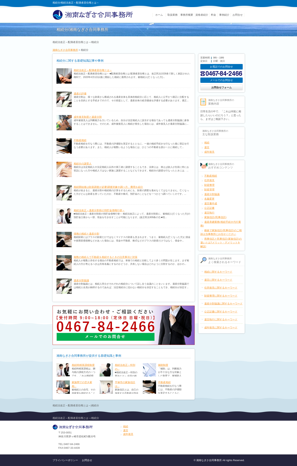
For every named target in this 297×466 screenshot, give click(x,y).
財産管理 (209, 189)
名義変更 (209, 198)
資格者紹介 (201, 14)
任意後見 (209, 180)
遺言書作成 (210, 203)
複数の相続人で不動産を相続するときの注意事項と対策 (105, 257)
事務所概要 (186, 14)
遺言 (206, 147)
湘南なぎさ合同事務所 (65, 49)
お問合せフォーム (221, 87)
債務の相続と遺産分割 (86, 233)
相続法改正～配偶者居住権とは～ (93, 70)
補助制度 (163, 365)
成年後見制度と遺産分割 (88, 116)
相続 (206, 142)
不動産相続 (80, 140)
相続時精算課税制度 (83, 365)
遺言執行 (209, 212)
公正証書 (209, 208)
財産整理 (209, 185)
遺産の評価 (80, 93)
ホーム (159, 14)
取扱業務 (172, 14)
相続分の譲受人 (83, 163)
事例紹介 (224, 14)
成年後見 (209, 151)
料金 (213, 14)
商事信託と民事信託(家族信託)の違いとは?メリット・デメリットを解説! (221, 242)
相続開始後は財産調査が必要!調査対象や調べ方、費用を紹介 (108, 186)
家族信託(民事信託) (215, 217)
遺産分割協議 (81, 280)
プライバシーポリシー (65, 460)
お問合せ (238, 14)
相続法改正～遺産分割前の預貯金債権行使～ (99, 210)
